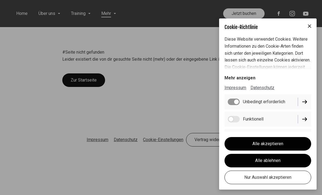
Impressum (235, 87)
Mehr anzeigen (240, 77)
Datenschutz (262, 87)
